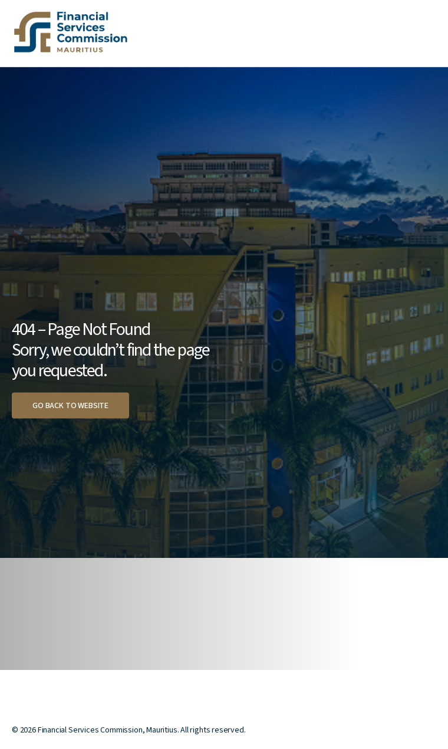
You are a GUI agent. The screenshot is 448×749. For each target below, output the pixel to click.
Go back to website (70, 406)
